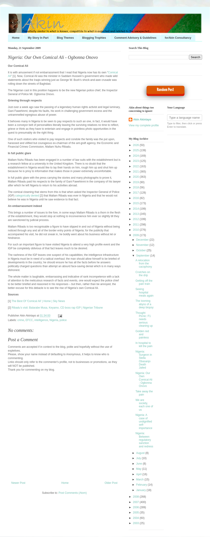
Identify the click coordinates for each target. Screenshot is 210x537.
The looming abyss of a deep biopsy (144, 304)
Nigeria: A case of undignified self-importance (143, 421)
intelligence (41, 320)
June (139, 463)
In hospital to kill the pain (143, 344)
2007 (136, 502)
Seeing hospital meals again (144, 292)
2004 (136, 518)
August (140, 453)
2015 (136, 203)
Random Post (165, 90)
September (143, 255)
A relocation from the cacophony (143, 263)
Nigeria (53, 320)
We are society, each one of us (144, 404)
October (141, 250)
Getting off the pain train (143, 282)
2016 (136, 198)
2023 (136, 161)
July (139, 458)
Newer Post (18, 482)
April (139, 474)
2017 (136, 192)
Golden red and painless (142, 334)
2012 (136, 219)
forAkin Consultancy (178, 37)
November (142, 245)
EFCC (29, 320)
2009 (136, 235)
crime (20, 320)
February (142, 484)
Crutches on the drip (142, 274)
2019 (136, 182)
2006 (136, 507)
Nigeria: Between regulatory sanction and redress (144, 440)
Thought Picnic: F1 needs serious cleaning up (144, 319)
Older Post (111, 482)
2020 (136, 176)
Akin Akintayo (142, 119)
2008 (136, 496)
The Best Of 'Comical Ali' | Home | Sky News (38, 301)
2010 (136, 229)
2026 (136, 145)
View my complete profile (144, 125)
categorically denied (27, 195)
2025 (136, 150)
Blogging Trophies (94, 37)
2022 (136, 166)
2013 (136, 214)
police (63, 320)
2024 (136, 155)
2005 (136, 512)
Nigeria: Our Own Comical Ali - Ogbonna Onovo (53, 57)
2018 (136, 187)
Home (15, 37)
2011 (136, 224)
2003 (136, 523)
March (140, 479)
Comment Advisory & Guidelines (135, 37)
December (142, 239)
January (141, 490)
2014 (136, 208)
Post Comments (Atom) (72, 492)
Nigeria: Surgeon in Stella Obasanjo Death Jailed (143, 359)
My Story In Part (38, 37)
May (139, 468)
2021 (136, 171)
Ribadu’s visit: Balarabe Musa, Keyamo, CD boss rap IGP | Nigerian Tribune (57, 307)
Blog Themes (65, 37)
